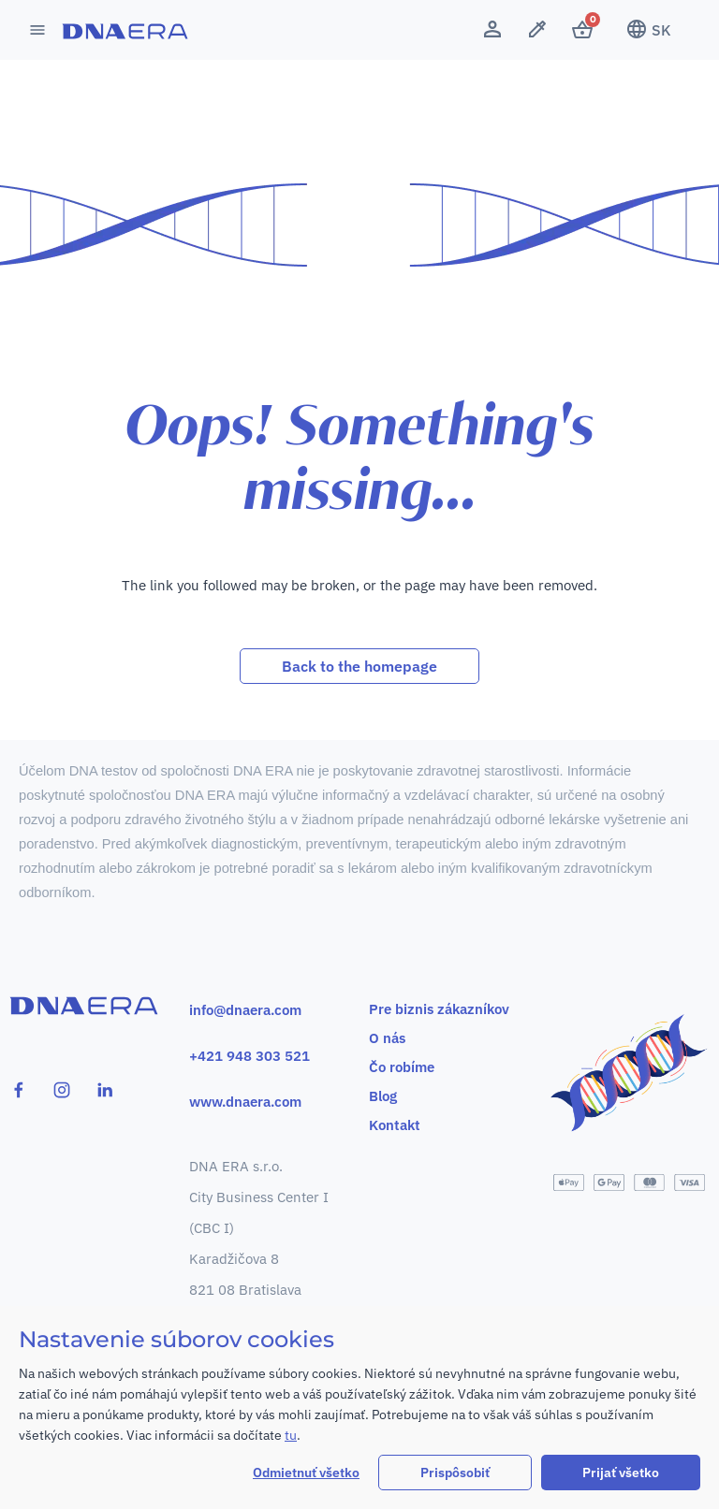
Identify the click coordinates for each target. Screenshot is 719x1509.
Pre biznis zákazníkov (439, 1009)
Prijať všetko (620, 1472)
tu (291, 1435)
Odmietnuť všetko (306, 1472)
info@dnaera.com (245, 1010)
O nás (387, 1038)
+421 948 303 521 (249, 1056)
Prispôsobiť (455, 1472)
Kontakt (394, 1125)
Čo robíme (401, 1067)
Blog (383, 1096)
